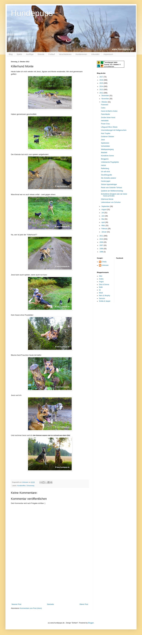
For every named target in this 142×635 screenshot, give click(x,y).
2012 (102, 93)
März (103, 225)
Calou (103, 108)
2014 (102, 86)
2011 (102, 236)
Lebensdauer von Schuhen (111, 202)
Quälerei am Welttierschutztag (112, 191)
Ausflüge (29, 54)
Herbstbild (104, 121)
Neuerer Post (16, 604)
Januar (104, 232)
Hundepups (32, 13)
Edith (101, 287)
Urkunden (95, 54)
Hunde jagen (105, 181)
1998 (102, 252)
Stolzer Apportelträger (109, 184)
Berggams (105, 159)
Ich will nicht (105, 172)
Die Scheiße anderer (108, 178)
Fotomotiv (104, 105)
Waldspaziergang (107, 149)
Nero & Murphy (104, 296)
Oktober (104, 102)
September (105, 206)
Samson (102, 298)
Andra (101, 279)
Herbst (103, 165)
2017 (102, 77)
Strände (41, 54)
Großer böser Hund (108, 117)
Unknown (105, 265)
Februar (104, 229)
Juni (103, 216)
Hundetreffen (21, 485)
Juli (102, 213)
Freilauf (51, 54)
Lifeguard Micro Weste (109, 127)
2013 (102, 90)
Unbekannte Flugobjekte (110, 162)
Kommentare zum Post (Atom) (31, 608)
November (105, 99)
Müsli (101, 293)
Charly (104, 262)
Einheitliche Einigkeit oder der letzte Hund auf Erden (114, 195)
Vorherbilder (105, 146)
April (103, 222)
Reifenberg (105, 168)
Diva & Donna (104, 284)
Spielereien (105, 143)
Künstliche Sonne (107, 156)
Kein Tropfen (105, 133)
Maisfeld (104, 153)
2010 (102, 239)
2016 (102, 80)
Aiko (100, 276)
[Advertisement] (49, 583)
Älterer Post (83, 604)
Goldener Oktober (107, 137)
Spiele (19, 54)
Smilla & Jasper (104, 301)
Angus (101, 282)
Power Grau (105, 124)
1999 (102, 249)
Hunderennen (81, 54)
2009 (102, 242)
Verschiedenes (65, 54)
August (104, 209)
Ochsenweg (30, 485)
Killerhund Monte (107, 199)
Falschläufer (105, 114)
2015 (102, 83)
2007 (102, 245)
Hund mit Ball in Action (109, 111)
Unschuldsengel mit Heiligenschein (113, 130)
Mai (103, 219)
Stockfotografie (106, 175)
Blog (11, 54)
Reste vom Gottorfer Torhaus (111, 188)
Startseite (50, 604)
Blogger (91, 623)
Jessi (103, 140)
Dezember (105, 96)
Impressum (108, 54)
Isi (100, 290)
